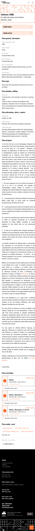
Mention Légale (6, 505)
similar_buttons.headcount (27, 431)
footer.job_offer (6, 490)
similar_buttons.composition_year (10, 431)
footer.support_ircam (8, 497)
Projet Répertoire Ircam (8, 507)
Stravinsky (25, 274)
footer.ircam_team (7, 492)
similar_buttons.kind (7, 428)
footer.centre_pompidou (8, 498)
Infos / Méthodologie (8, 503)
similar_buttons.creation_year (22, 428)
